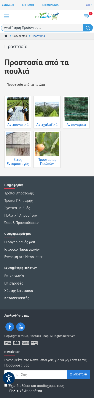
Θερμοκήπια (20, 36)
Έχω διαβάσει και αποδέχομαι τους (34, 389)
